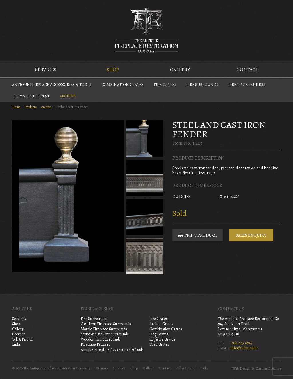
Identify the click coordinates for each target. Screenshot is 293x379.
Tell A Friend (22, 339)
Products (31, 107)
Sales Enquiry (251, 235)
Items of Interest (31, 96)
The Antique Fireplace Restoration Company (146, 30)
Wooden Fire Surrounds (101, 339)
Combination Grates (122, 84)
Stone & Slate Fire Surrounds (105, 334)
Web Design (241, 368)
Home (16, 107)
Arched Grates (161, 324)
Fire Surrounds (202, 84)
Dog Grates (158, 334)
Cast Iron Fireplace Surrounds (106, 324)
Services (45, 69)
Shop (113, 69)
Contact (247, 69)
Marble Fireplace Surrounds (104, 329)
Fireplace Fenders (246, 84)
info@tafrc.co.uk (244, 348)
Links (16, 344)
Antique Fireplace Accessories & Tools (51, 84)
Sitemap (101, 368)
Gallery (180, 69)
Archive (68, 96)
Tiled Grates (159, 344)
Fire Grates (165, 84)
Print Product (197, 235)
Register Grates (162, 339)
